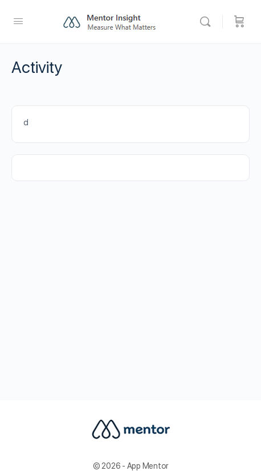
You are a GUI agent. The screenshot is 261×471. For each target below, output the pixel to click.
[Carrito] (239, 21)
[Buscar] (208, 21)
